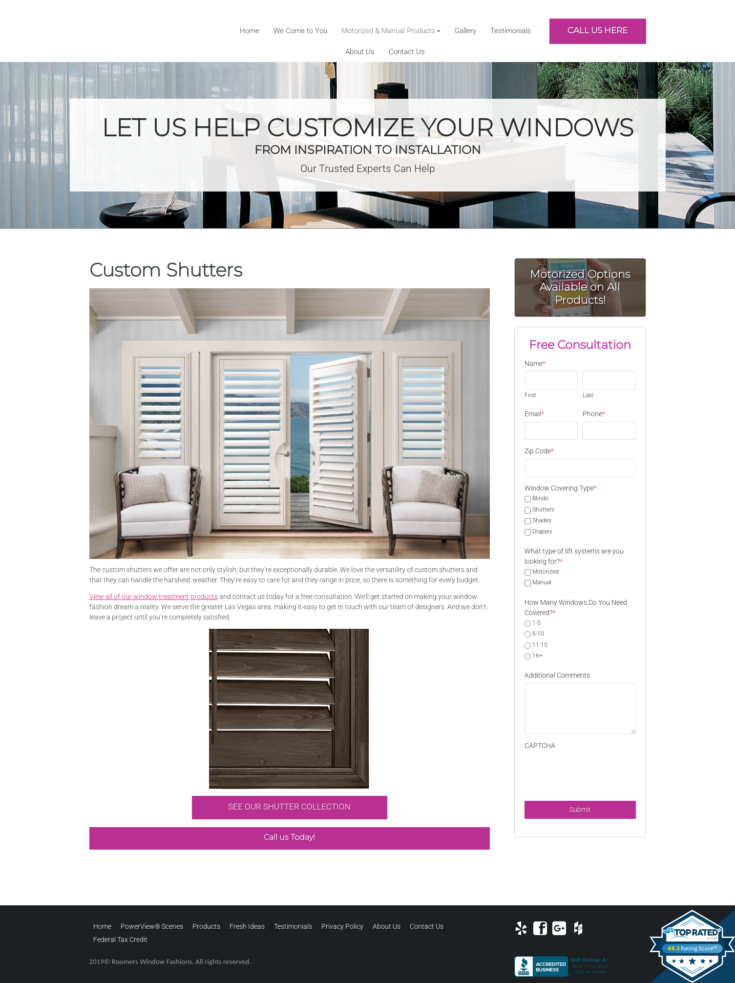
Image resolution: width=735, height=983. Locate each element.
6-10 (538, 634)
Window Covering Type (561, 488)
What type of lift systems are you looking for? (574, 556)
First (530, 395)
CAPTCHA (540, 745)
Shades (541, 521)
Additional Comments (557, 675)
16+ (537, 656)
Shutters (543, 510)
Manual (541, 583)
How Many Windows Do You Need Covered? (576, 607)
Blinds (540, 499)
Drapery (542, 532)
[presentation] (599, 772)
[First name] (551, 380)
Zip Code (539, 451)
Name (535, 363)
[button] (391, 31)
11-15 (539, 645)
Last (588, 395)
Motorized (545, 572)
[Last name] (609, 380)
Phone (594, 414)
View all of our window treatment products (153, 596)
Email (534, 414)
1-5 (536, 623)
